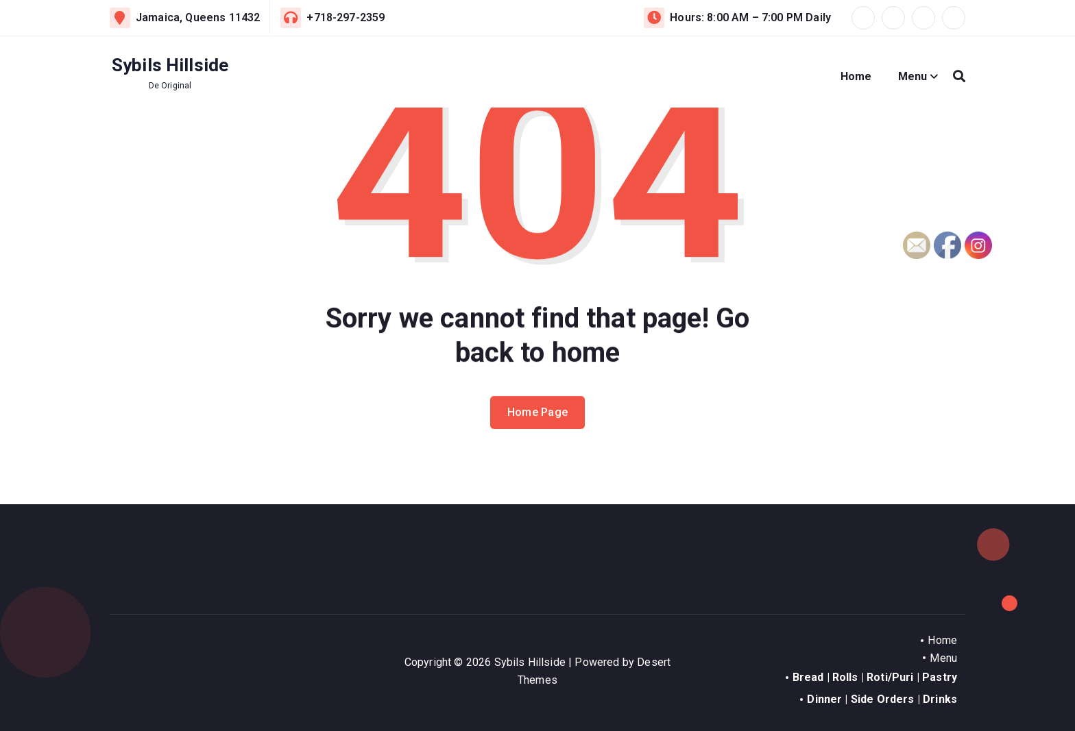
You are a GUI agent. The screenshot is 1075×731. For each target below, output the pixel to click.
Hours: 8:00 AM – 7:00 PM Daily (750, 17)
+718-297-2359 (345, 17)
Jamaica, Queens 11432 (198, 17)
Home (856, 76)
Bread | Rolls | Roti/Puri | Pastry (875, 677)
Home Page (537, 425)
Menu (913, 76)
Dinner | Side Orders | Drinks (882, 699)
